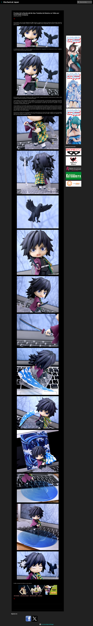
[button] (14, 19)
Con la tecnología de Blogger (46, 624)
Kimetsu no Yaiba (33, 595)
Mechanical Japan (11, 2)
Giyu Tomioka (16, 595)
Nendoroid (40, 595)
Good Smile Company (25, 595)
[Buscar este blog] (86, 2)
